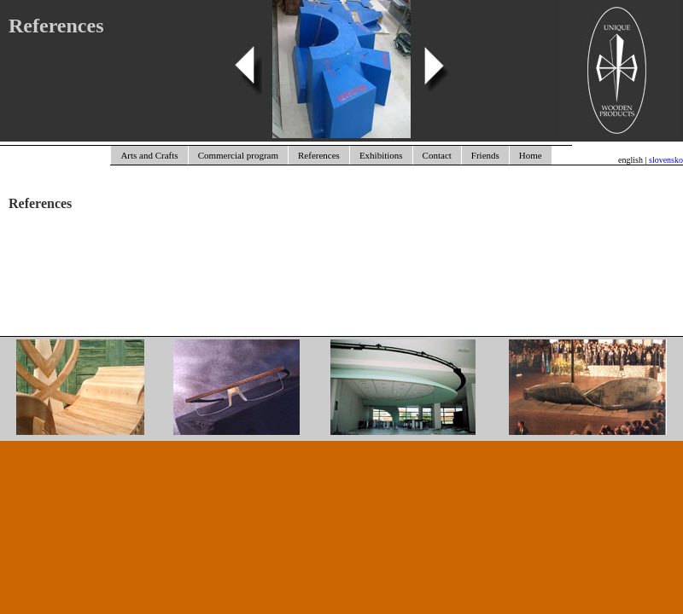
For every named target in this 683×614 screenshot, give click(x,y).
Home (530, 155)
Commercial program (238, 155)
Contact (437, 155)
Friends (485, 155)
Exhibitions (381, 155)
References (319, 155)
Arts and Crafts (149, 155)
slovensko (666, 160)
